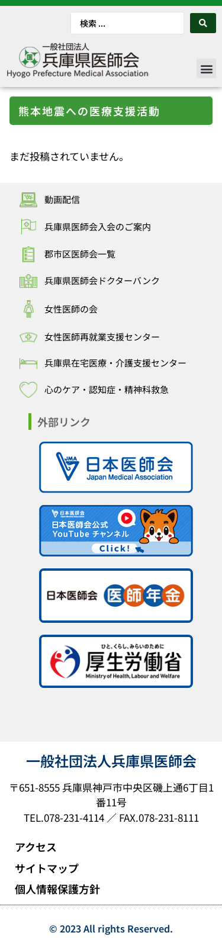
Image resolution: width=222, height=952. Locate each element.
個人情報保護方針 (57, 888)
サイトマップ (47, 868)
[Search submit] (203, 23)
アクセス (36, 846)
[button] (206, 68)
